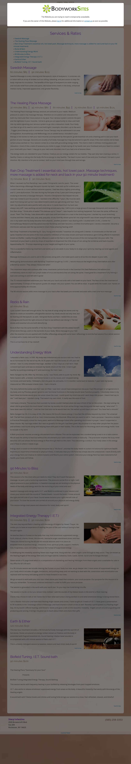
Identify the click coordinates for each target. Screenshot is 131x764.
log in (59, 21)
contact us (88, 21)
